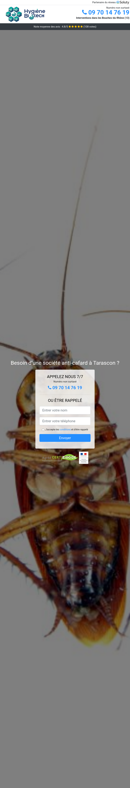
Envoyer (65, 438)
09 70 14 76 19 (105, 12)
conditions (65, 429)
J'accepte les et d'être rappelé (66, 429)
